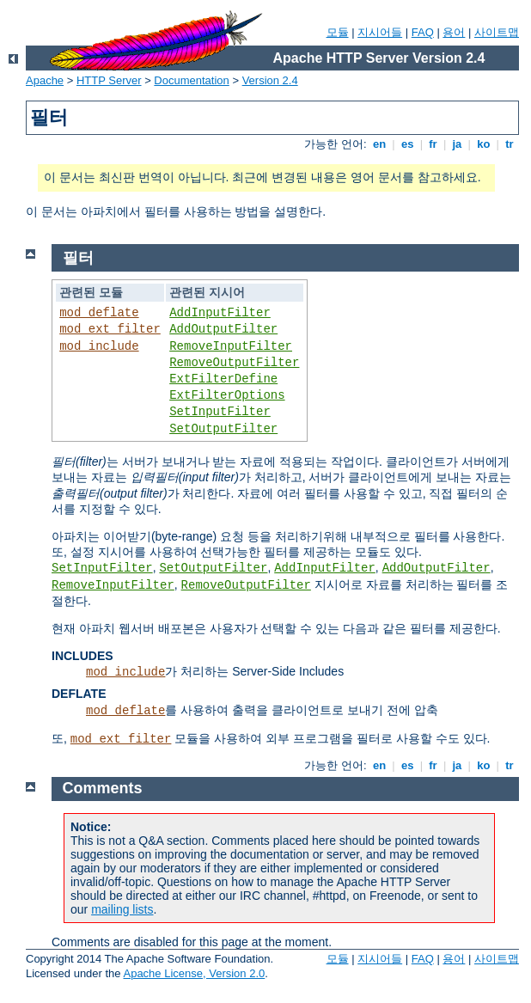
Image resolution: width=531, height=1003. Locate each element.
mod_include (98, 346)
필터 (78, 257)
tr (510, 144)
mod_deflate (98, 313)
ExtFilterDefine (223, 379)
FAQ (423, 32)
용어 (453, 32)
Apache (45, 80)
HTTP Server (109, 80)
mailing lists (122, 909)
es (407, 144)
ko (483, 144)
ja (457, 144)
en (378, 144)
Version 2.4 (270, 80)
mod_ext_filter (110, 329)
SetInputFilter (220, 412)
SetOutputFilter (223, 429)
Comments (103, 788)
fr (433, 144)
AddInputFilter (220, 313)
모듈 (338, 32)
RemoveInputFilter (230, 346)
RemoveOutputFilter (234, 363)
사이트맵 (496, 32)
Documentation (191, 80)
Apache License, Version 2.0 (194, 973)
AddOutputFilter (223, 329)
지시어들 (379, 32)
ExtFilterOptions (226, 395)
